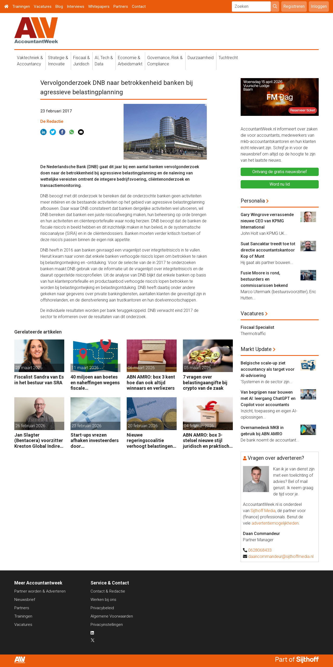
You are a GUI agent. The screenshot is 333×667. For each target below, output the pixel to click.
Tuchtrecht (228, 57)
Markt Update (256, 349)
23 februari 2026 (86, 425)
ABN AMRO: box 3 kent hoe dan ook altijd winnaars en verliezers (151, 382)
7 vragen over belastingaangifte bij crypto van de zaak (205, 382)
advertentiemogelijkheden (275, 523)
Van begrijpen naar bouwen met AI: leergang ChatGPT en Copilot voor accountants (268, 398)
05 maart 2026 (197, 367)
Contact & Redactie (108, 591)
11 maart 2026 (85, 367)
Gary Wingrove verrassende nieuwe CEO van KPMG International (267, 221)
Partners (120, 6)
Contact (139, 6)
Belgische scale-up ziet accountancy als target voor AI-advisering (267, 369)
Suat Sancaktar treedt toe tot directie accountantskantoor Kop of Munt (268, 250)
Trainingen (21, 6)
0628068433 (260, 550)
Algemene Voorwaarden (112, 616)
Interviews (75, 6)
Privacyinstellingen (107, 624)
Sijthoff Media (263, 510)
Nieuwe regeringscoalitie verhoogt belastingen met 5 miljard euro (150, 440)
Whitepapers (99, 6)
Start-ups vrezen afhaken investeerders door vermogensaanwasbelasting (95, 440)
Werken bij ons (103, 599)
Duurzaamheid (201, 57)
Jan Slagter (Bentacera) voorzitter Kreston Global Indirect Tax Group (39, 440)
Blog (59, 6)
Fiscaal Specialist (257, 327)
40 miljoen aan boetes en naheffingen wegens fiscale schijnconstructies (95, 382)
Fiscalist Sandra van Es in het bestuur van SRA (39, 379)
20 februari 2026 (143, 425)
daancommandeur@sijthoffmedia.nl (280, 556)
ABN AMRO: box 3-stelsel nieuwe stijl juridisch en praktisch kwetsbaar (206, 440)
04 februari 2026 (199, 425)
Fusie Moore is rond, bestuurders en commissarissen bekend (264, 279)
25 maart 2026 (28, 367)
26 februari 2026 (30, 425)
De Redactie (51, 121)
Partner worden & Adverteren (40, 591)
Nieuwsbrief (24, 599)
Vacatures (43, 6)
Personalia (253, 201)
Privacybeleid (102, 608)
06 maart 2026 (141, 367)
